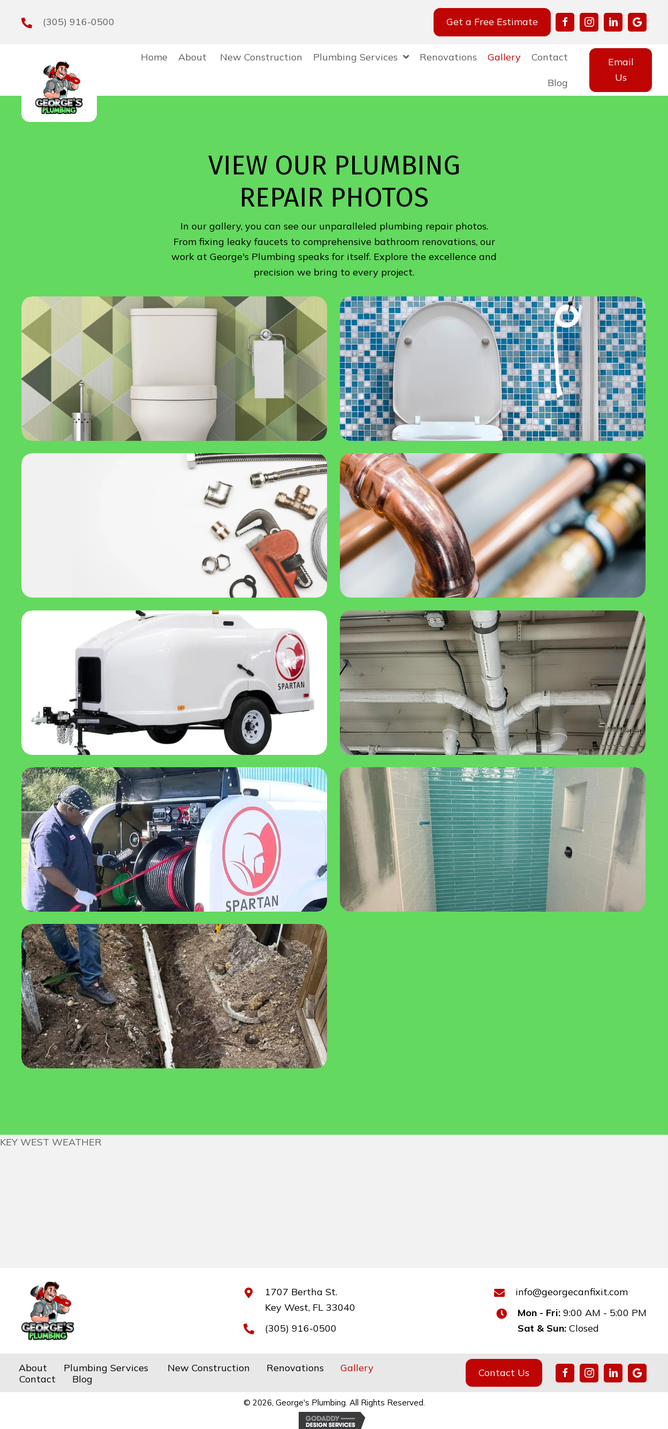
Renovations (295, 1368)
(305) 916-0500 (79, 22)
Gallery (357, 1368)
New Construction (207, 1368)
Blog (82, 1379)
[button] (565, 22)
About (33, 1368)
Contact (37, 1379)
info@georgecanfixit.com (571, 1292)
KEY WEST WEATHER (51, 1142)
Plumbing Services (106, 1368)
